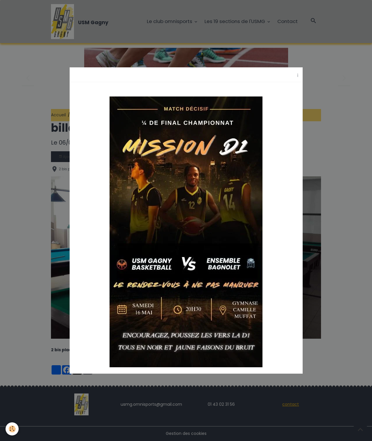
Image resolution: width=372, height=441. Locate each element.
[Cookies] (12, 428)
